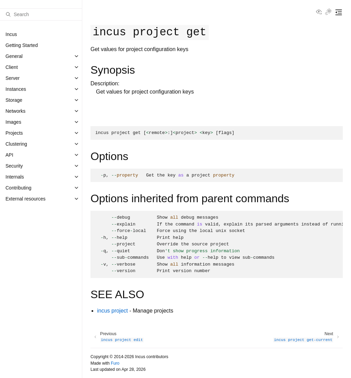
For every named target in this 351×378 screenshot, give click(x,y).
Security (14, 166)
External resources (25, 199)
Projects (14, 133)
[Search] (41, 14)
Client (11, 67)
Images (13, 122)
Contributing (18, 188)
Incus (11, 34)
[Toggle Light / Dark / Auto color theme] (328, 12)
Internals (14, 177)
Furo (115, 363)
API (9, 155)
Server (12, 78)
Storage (13, 100)
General (14, 56)
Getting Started (21, 45)
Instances (15, 89)
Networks (15, 111)
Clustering (16, 144)
